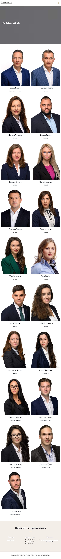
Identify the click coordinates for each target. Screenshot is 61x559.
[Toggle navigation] (58, 3)
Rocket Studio (46, 555)
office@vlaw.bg (10, 540)
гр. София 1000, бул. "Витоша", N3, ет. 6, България (50, 540)
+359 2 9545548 (29, 541)
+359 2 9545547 (29, 539)
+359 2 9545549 (29, 543)
